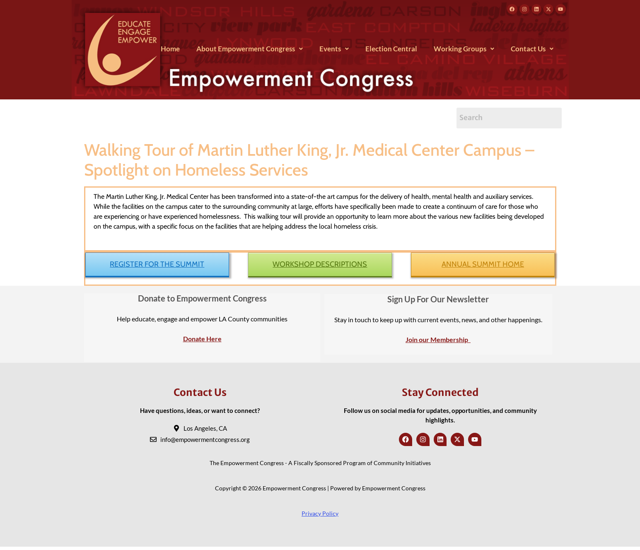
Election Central (391, 51)
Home (170, 51)
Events (334, 51)
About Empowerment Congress (249, 51)
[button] (249, 51)
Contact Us (532, 51)
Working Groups (464, 51)
